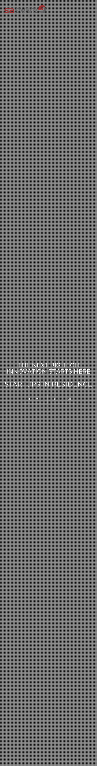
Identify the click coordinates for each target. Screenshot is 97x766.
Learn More (35, 399)
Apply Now (63, 399)
